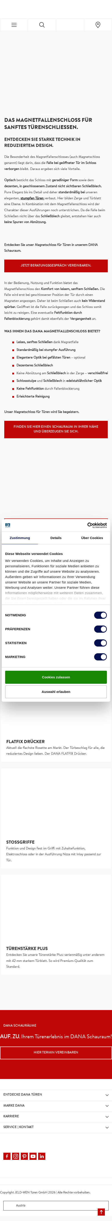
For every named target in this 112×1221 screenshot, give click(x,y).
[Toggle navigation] (14, 25)
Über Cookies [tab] (92, 538)
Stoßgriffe (20, 843)
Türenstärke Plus (27, 949)
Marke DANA (14, 1105)
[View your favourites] (70, 25)
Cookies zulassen (56, 677)
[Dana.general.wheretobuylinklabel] (98, 25)
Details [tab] (56, 538)
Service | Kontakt (18, 1127)
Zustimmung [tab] (20, 538)
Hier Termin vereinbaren (56, 1052)
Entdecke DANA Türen (22, 1094)
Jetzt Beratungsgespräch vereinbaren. (56, 265)
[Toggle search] (42, 25)
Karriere (11, 1116)
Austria (15, 1205)
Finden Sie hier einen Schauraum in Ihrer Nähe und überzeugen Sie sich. (56, 429)
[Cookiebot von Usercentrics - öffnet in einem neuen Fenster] (87, 525)
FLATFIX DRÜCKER (25, 742)
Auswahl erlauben (56, 692)
